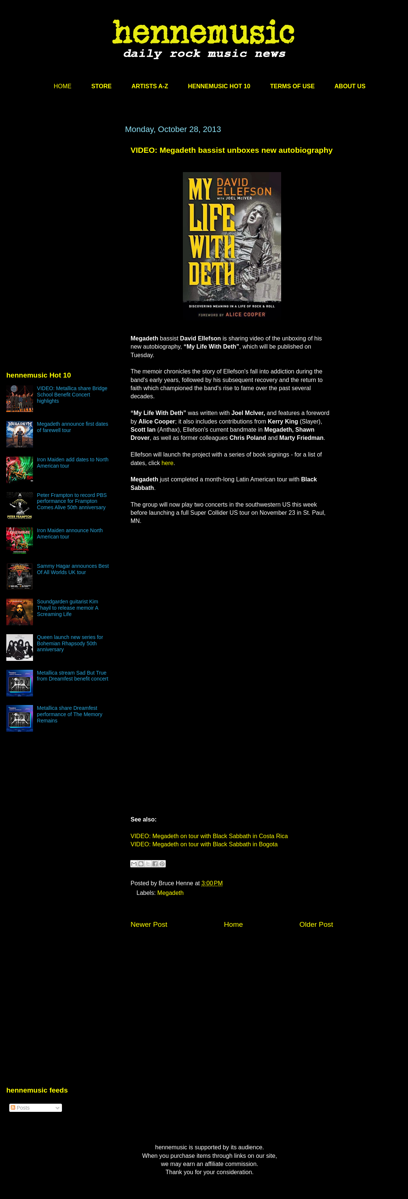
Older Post (316, 924)
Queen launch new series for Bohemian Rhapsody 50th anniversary (70, 643)
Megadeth (170, 893)
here (168, 463)
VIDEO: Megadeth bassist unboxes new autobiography (232, 150)
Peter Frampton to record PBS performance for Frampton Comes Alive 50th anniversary (72, 501)
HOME (63, 86)
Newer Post (149, 924)
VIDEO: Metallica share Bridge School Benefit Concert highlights (72, 394)
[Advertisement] (62, 195)
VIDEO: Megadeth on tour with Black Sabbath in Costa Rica (209, 836)
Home (233, 924)
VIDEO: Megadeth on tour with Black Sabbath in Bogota (204, 844)
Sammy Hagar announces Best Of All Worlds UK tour (73, 569)
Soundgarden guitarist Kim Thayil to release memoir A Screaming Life (67, 608)
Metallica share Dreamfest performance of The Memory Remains (69, 714)
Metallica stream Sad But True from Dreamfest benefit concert (72, 676)
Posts (20, 1108)
